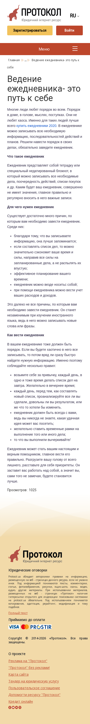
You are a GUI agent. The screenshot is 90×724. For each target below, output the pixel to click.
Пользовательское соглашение (34, 688)
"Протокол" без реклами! (29, 667)
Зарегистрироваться (29, 30)
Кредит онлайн (20, 701)
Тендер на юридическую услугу (33, 681)
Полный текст (18, 613)
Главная (14, 60)
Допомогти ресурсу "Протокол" (34, 694)
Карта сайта (18, 674)
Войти (69, 30)
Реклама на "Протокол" (27, 660)
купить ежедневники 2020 (36, 126)
